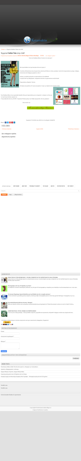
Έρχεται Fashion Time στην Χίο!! (12, 53)
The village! (45, 186)
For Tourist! (70, 186)
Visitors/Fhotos (61, 186)
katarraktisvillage (45, 407)
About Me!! (24, 186)
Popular (4, 194)
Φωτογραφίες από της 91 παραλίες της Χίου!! (19, 285)
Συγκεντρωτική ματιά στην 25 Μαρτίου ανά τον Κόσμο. (14, 374)
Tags (10, 194)
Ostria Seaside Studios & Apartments (11, 394)
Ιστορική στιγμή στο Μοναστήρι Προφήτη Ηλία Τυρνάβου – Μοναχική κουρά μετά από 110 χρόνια (24, 376)
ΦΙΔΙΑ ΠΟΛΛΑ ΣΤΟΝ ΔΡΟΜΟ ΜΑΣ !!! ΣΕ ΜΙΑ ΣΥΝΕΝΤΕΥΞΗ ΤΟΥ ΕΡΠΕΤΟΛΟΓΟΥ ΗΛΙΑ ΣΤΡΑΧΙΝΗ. (33, 277)
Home (3, 49)
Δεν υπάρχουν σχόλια (50, 55)
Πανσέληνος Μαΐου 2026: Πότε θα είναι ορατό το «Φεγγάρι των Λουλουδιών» (19, 366)
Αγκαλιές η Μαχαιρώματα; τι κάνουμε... (10, 369)
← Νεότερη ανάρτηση (6, 129)
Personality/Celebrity (34, 186)
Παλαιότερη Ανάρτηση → (74, 129)
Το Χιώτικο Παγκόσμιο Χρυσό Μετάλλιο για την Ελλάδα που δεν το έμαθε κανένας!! (29, 294)
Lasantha (46, 409)
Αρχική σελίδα (39, 129)
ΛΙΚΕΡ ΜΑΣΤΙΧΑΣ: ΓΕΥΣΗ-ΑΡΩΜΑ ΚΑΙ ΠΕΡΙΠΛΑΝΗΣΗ (22, 311)
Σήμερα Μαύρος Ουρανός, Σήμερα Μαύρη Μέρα (12, 371)
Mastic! (52, 186)
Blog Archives (18, 194)
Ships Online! (16, 186)
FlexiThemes (40, 409)
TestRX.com (4, 385)
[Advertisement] (16, 15)
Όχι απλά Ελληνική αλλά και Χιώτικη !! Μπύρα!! (20, 302)
